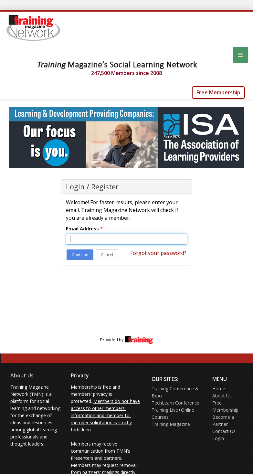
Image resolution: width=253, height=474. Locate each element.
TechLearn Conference (175, 403)
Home (218, 388)
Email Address (84, 228)
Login (218, 438)
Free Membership (218, 92)
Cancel (107, 255)
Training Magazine (171, 424)
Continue (80, 255)
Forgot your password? (158, 253)
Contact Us (224, 431)
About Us (22, 375)
